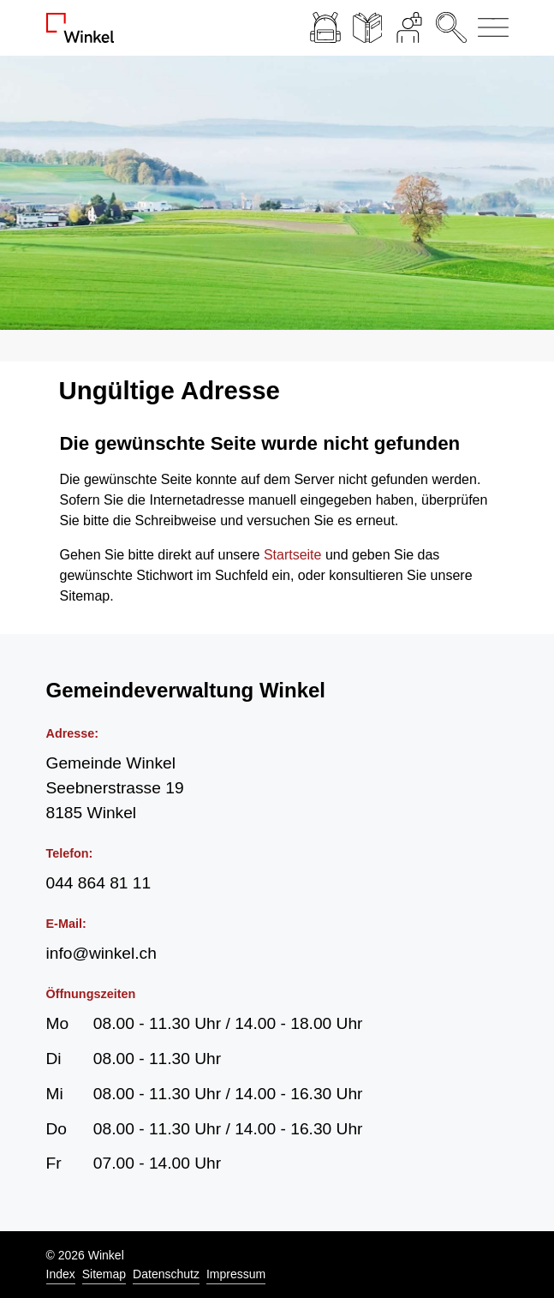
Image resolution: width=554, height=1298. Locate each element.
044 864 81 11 (99, 883)
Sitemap (104, 1274)
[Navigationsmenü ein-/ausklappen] (490, 28)
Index (60, 1274)
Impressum (235, 1274)
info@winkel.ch (101, 953)
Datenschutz (166, 1274)
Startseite (293, 554)
